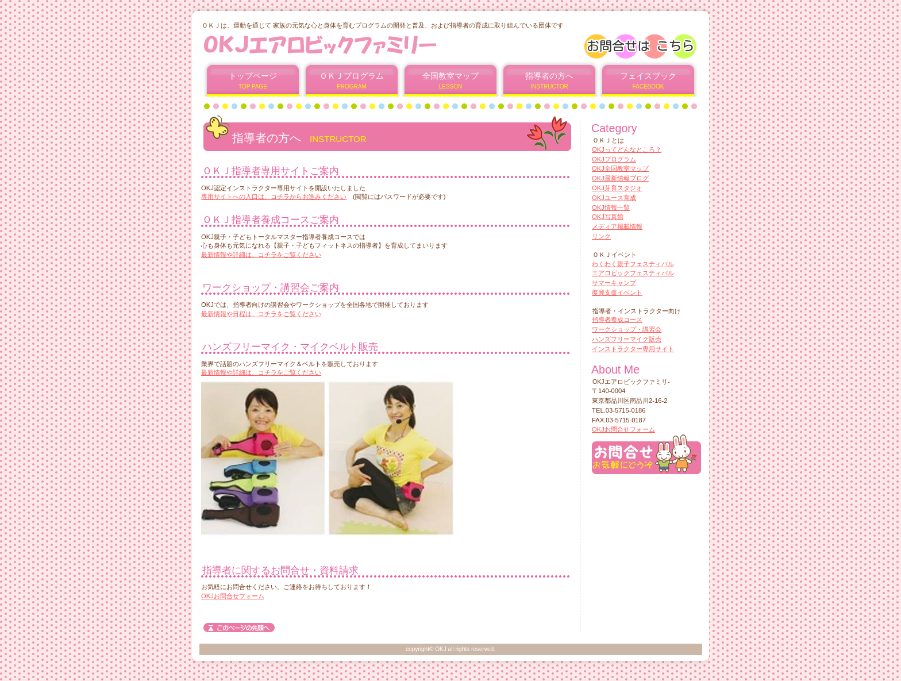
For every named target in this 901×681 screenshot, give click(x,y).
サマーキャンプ (614, 282)
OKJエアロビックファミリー (340, 44)
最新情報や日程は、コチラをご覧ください (261, 313)
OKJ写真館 (607, 216)
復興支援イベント (617, 292)
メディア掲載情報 (617, 226)
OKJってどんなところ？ (626, 149)
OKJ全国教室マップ (620, 168)
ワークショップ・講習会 (626, 329)
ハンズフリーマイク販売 (626, 339)
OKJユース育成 (614, 197)
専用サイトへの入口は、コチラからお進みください (273, 196)
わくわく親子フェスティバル (633, 263)
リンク (601, 236)
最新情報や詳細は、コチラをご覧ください (261, 254)
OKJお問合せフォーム (232, 595)
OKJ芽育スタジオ (617, 187)
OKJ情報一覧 (611, 207)
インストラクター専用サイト (633, 348)
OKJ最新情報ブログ (620, 178)
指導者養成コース (617, 319)
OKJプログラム (614, 159)
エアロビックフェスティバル (633, 273)
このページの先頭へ (239, 627)
